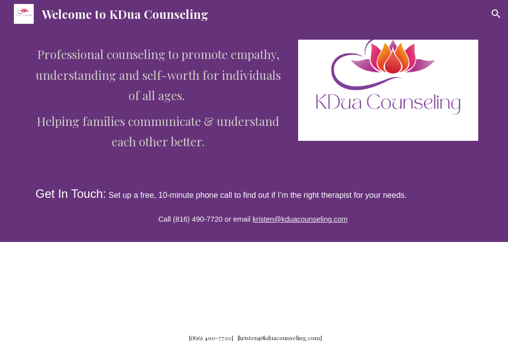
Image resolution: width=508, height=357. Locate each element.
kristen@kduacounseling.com (300, 219)
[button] (496, 14)
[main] (158, 98)
